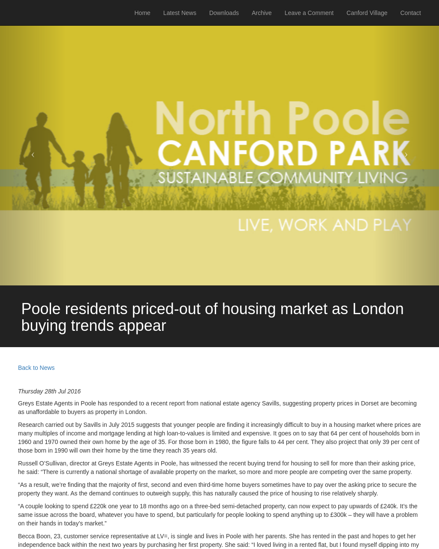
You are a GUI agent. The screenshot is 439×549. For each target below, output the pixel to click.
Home (142, 12)
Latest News (179, 12)
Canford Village (366, 12)
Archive (262, 12)
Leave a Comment (309, 12)
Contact (410, 12)
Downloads (224, 12)
